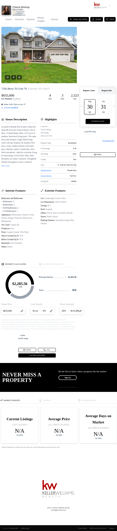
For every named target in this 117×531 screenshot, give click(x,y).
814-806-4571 (19, 13)
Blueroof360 (14, 528)
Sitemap (111, 528)
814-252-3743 (21, 12)
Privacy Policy (82, 528)
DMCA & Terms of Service (98, 528)
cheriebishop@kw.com (19, 15)
